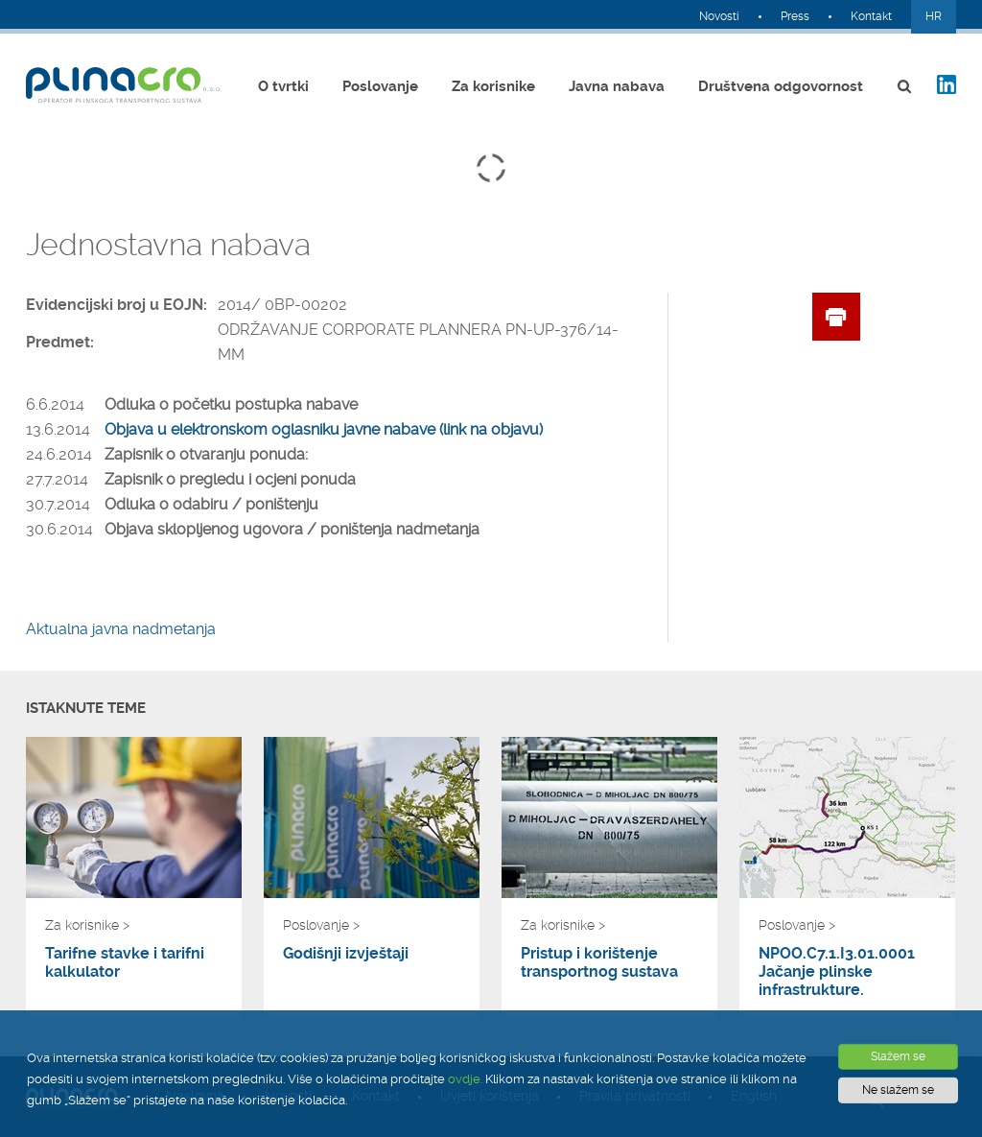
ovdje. (465, 1079)
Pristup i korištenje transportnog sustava (599, 962)
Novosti (719, 16)
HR (933, 16)
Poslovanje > (321, 925)
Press (795, 16)
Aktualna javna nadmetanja (121, 629)
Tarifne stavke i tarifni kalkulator (124, 962)
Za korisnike (493, 86)
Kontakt (871, 16)
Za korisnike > (87, 925)
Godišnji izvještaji (346, 953)
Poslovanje (380, 86)
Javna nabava (617, 86)
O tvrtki (283, 86)
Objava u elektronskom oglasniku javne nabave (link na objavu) (324, 429)
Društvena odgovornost (780, 86)
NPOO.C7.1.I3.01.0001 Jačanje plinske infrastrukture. (837, 971)
